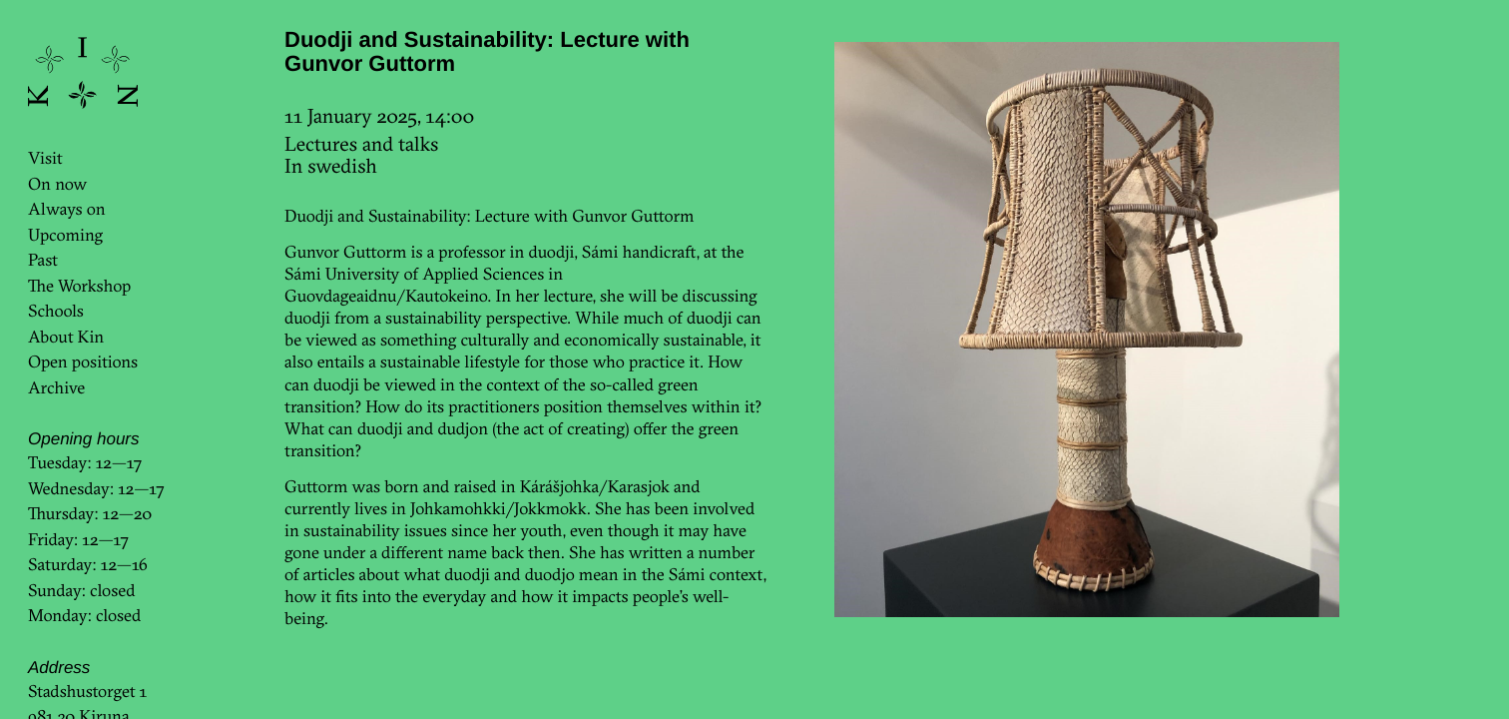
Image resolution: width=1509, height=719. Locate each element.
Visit (45, 158)
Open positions (83, 362)
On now (57, 184)
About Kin (66, 337)
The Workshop (79, 286)
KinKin (83, 73)
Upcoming (65, 235)
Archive (56, 387)
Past (43, 260)
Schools (56, 311)
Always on (67, 209)
